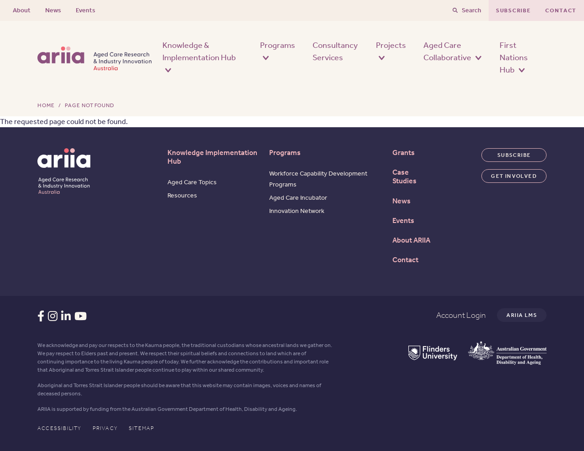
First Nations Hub (514, 57)
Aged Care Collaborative (452, 51)
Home (46, 105)
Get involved (514, 176)
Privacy (105, 428)
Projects (391, 50)
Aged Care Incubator (298, 198)
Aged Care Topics (192, 182)
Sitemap (141, 428)
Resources (182, 195)
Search (471, 10)
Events (85, 10)
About (22, 10)
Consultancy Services (335, 51)
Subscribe (513, 10)
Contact (561, 10)
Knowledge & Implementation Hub (199, 56)
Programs (277, 50)
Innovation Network (296, 211)
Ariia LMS (521, 315)
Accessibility (59, 428)
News (53, 10)
